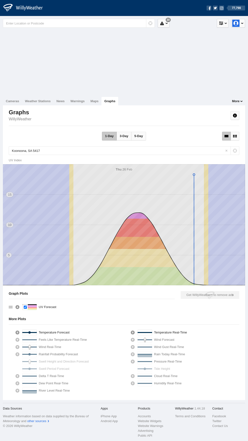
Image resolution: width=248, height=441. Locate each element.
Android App (109, 421)
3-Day (124, 136)
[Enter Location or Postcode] (79, 23)
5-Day (138, 136)
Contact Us (220, 426)
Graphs (110, 101)
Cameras (12, 101)
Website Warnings (150, 426)
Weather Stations (38, 101)
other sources (36, 421)
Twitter (216, 421)
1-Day (109, 136)
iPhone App (109, 416)
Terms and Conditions (190, 416)
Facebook (219, 416)
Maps (95, 101)
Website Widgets (149, 421)
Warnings (77, 101)
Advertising (145, 431)
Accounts (144, 416)
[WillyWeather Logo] (25, 8)
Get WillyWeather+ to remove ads (209, 295)
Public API (145, 435)
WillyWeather (20, 119)
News (60, 101)
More (236, 101)
